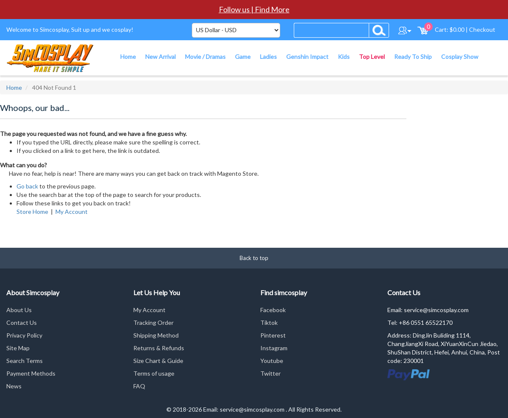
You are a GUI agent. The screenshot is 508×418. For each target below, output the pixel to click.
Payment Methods (30, 373)
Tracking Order (153, 322)
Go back (27, 186)
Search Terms (24, 360)
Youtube (271, 360)
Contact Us (21, 322)
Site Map (18, 348)
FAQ (139, 386)
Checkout (482, 29)
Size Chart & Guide (158, 360)
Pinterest (273, 335)
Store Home (32, 211)
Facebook (273, 309)
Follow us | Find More (254, 9)
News (14, 386)
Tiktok (269, 322)
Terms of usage (153, 373)
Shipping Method (156, 335)
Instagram (273, 348)
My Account (71, 211)
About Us (19, 309)
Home (14, 87)
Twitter (270, 373)
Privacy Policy (24, 335)
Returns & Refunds (158, 348)
